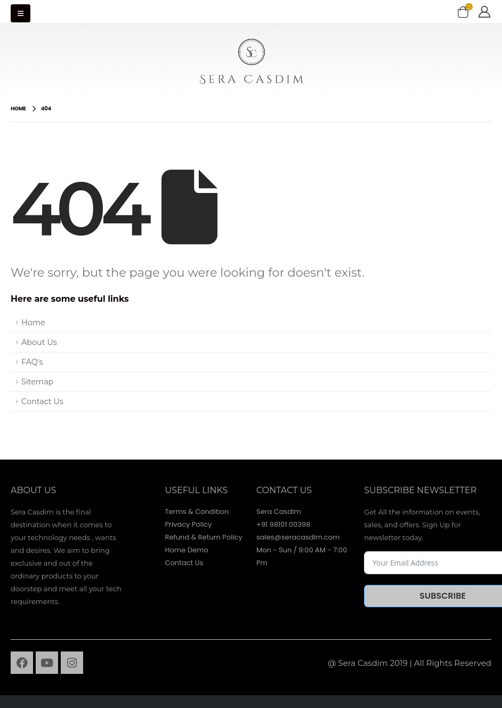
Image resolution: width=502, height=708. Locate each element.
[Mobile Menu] (20, 13)
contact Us (284, 490)
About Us (39, 342)
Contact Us (42, 401)
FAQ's (32, 362)
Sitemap (37, 382)
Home (33, 322)
